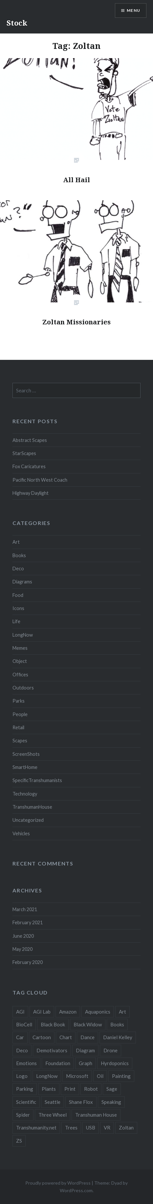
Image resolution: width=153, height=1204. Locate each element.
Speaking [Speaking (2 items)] (111, 1102)
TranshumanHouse (32, 807)
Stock (17, 23)
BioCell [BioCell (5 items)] (24, 1024)
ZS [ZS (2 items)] (19, 1141)
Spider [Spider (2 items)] (23, 1115)
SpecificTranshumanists (37, 780)
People (20, 714)
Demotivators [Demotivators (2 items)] (51, 1050)
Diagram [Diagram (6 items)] (85, 1050)
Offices (20, 674)
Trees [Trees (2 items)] (71, 1127)
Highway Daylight (30, 493)
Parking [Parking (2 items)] (24, 1089)
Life (16, 621)
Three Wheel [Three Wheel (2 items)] (52, 1115)
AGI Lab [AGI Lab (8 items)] (42, 1012)
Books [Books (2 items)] (117, 1024)
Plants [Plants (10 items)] (49, 1089)
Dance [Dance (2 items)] (87, 1037)
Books (19, 555)
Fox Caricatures (29, 466)
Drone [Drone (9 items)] (110, 1050)
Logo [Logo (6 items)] (22, 1076)
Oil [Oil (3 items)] (100, 1076)
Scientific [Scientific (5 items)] (26, 1102)
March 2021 (24, 909)
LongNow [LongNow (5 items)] (46, 1076)
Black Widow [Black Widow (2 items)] (88, 1024)
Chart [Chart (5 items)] (65, 1037)
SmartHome (24, 767)
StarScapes (24, 453)
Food (17, 595)
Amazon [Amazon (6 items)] (67, 1012)
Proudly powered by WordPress (58, 1183)
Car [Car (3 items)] (20, 1037)
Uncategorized (28, 820)
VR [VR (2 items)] (107, 1127)
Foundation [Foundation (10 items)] (57, 1063)
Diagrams (22, 581)
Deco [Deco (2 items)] (22, 1050)
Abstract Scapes (29, 440)
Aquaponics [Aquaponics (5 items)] (97, 1012)
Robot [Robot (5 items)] (91, 1089)
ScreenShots (26, 754)
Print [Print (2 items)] (70, 1089)
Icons (18, 608)
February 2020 (27, 962)
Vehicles (21, 833)
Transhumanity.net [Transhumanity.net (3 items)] (36, 1127)
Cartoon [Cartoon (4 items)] (42, 1037)
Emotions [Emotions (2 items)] (26, 1063)
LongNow (22, 635)
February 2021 (27, 922)
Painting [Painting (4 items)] (121, 1076)
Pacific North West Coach (39, 480)
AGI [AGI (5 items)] (20, 1012)
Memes (20, 648)
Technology (24, 794)
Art (16, 542)
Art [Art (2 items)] (122, 1012)
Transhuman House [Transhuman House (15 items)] (96, 1115)
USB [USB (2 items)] (90, 1127)
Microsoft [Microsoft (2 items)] (77, 1076)
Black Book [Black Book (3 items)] (53, 1024)
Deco (18, 568)
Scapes (19, 740)
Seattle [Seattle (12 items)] (52, 1102)
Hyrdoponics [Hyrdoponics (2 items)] (115, 1063)
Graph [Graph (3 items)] (85, 1063)
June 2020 (23, 936)
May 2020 (22, 949)
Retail (18, 727)
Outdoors (23, 687)
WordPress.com (76, 1190)
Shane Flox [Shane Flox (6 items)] (81, 1102)
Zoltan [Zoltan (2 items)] (126, 1127)
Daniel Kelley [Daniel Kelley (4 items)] (117, 1037)
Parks (18, 701)
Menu (133, 10)
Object (19, 661)
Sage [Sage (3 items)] (111, 1089)
